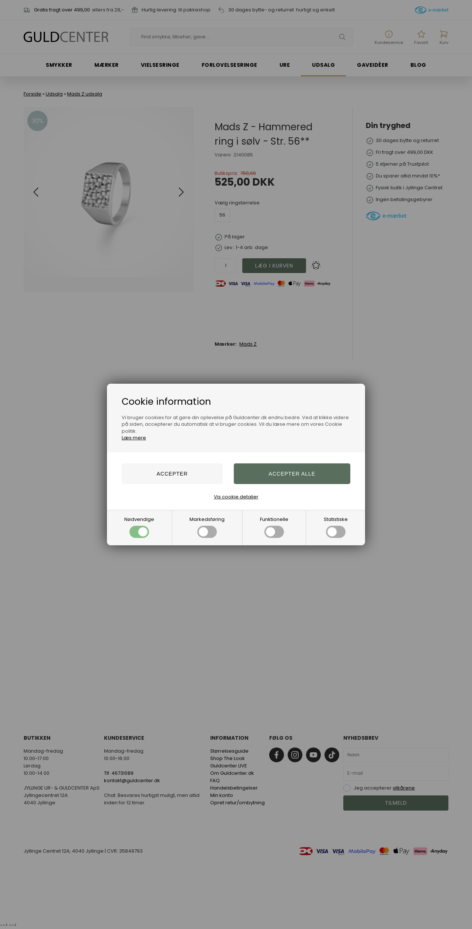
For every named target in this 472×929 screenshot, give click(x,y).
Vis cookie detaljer (236, 496)
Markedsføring (207, 527)
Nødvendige (139, 527)
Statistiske (336, 527)
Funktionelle (274, 527)
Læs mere (134, 437)
